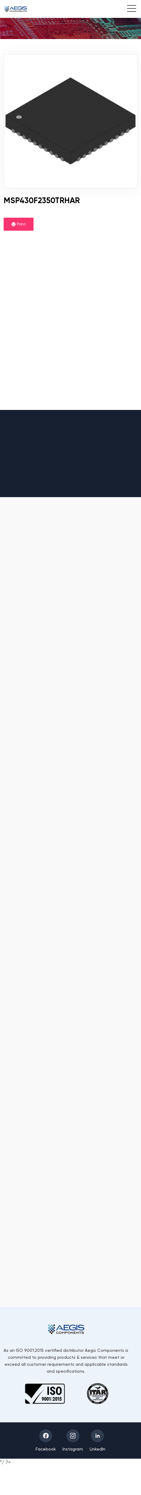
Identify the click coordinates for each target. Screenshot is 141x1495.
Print (18, 224)
